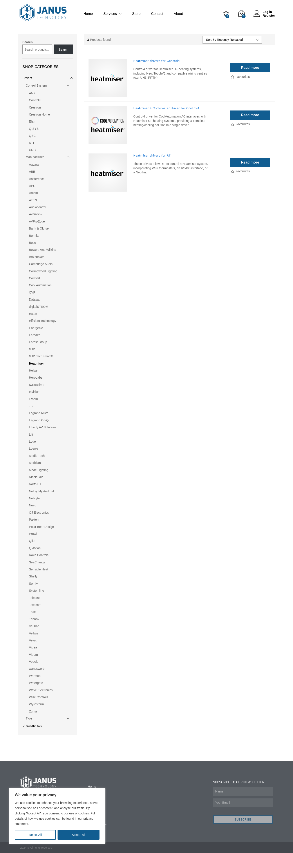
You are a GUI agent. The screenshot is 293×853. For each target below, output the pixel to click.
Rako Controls (39, 555)
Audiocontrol (37, 207)
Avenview (35, 214)
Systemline (36, 590)
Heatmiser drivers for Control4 (156, 60)
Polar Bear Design (41, 527)
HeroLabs (35, 377)
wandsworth (37, 668)
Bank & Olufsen (39, 228)
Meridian (35, 463)
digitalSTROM (38, 306)
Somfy (33, 583)
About (178, 14)
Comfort (34, 278)
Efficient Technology (42, 320)
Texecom (35, 605)
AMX (32, 93)
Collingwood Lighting (43, 271)
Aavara (34, 164)
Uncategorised (32, 725)
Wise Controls (38, 697)
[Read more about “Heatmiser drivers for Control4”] (250, 67)
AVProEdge (37, 221)
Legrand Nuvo (38, 413)
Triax (32, 612)
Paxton (34, 519)
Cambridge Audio (40, 264)
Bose (32, 242)
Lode (32, 441)
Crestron (35, 107)
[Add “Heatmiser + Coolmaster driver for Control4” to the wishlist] (240, 124)
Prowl (33, 534)
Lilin (31, 434)
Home (88, 14)
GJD (32, 349)
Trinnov (34, 619)
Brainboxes (36, 257)
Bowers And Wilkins (42, 249)
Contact (157, 14)
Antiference (37, 179)
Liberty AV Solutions (42, 427)
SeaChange (37, 562)
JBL (31, 406)
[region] (57, 816)
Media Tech (37, 456)
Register (269, 15)
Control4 (35, 100)
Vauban (34, 626)
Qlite (32, 541)
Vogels (33, 661)
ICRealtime (36, 384)
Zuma (33, 711)
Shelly (33, 576)
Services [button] (110, 14)
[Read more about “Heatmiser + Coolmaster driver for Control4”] (250, 115)
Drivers (27, 78)
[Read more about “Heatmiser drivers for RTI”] (250, 162)
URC (32, 150)
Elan (32, 121)
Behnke (34, 235)
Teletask (34, 598)
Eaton (33, 313)
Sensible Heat (38, 569)
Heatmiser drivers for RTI (152, 155)
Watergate (36, 683)
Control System (36, 85)
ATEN (33, 200)
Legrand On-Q (39, 420)
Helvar (33, 370)
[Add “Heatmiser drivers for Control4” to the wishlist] (240, 77)
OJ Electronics (39, 512)
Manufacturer (35, 157)
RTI (31, 143)
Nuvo (32, 505)
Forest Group (38, 342)
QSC (32, 135)
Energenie (36, 328)
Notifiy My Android (41, 491)
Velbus (33, 633)
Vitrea (33, 647)
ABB (32, 171)
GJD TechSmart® (41, 356)
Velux (32, 640)
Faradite (34, 335)
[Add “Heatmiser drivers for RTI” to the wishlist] (240, 171)
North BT (35, 484)
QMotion (35, 548)
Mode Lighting (38, 470)
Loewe (33, 448)
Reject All (35, 835)
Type (29, 718)
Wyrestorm (36, 704)
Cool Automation (40, 285)
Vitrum (33, 654)
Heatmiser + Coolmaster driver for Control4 (166, 108)
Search (27, 42)
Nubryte (34, 498)
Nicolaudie (36, 477)
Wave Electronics (41, 690)
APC (32, 186)
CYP (32, 292)
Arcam (33, 193)
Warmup (34, 676)
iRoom (33, 399)
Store (136, 14)
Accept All (78, 835)
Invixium (34, 392)
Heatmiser (36, 363)
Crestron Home (39, 114)
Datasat (34, 299)
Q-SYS (34, 128)
